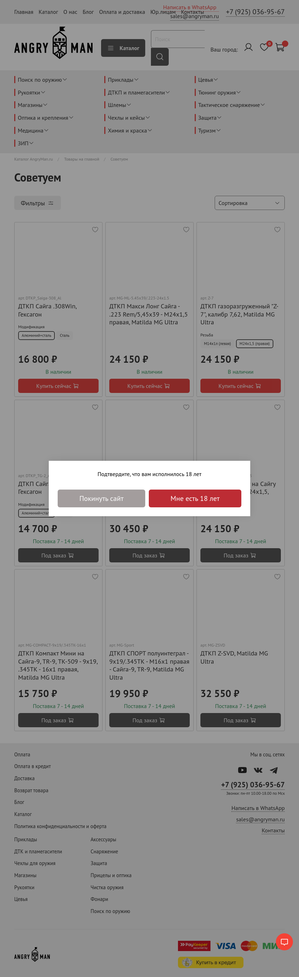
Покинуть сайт (101, 498)
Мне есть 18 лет (195, 498)
